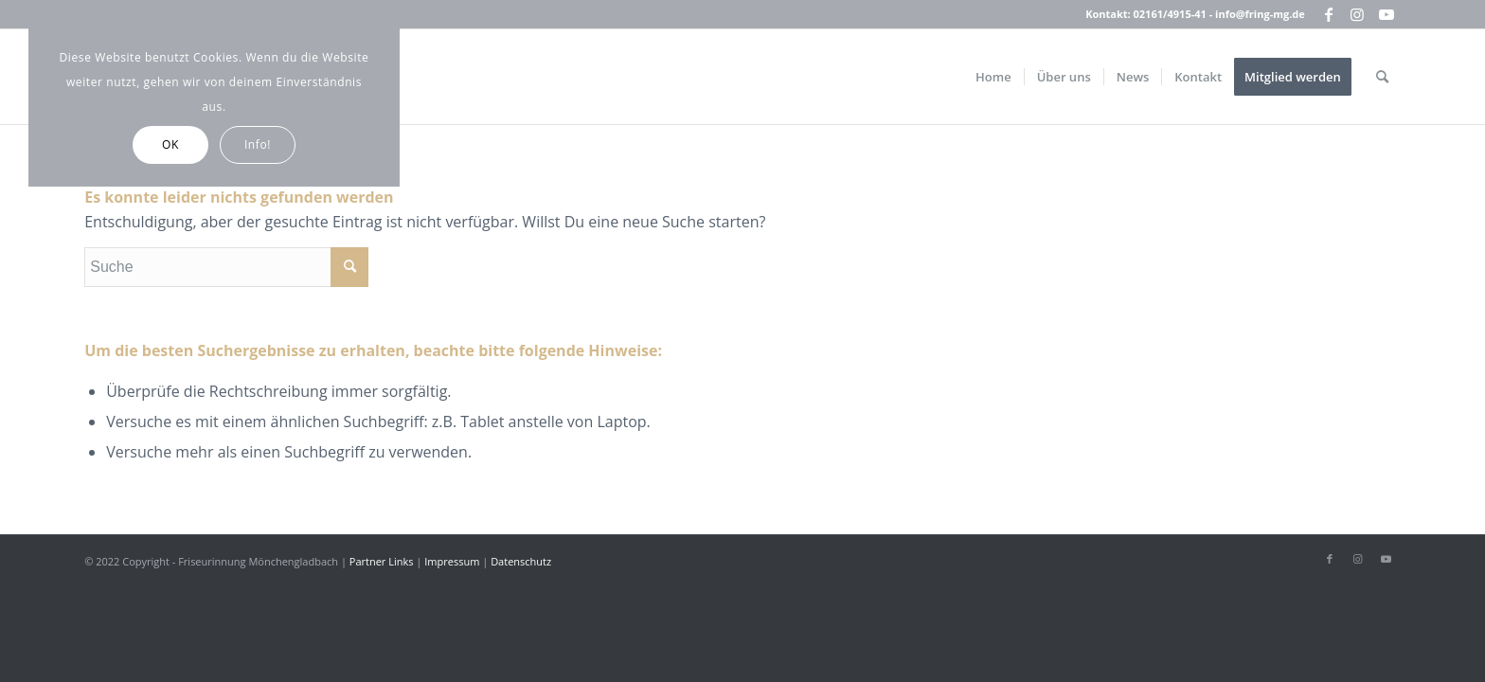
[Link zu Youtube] (1386, 14)
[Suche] (1382, 76)
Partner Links (381, 561)
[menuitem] (993, 76)
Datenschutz (521, 561)
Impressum (451, 561)
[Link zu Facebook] (1329, 14)
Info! (257, 144)
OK (170, 144)
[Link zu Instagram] (1357, 14)
